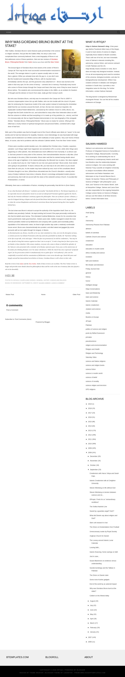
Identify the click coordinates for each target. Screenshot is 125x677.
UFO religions (90, 389)
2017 (90, 413)
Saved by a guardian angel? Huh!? (102, 511)
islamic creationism (92, 305)
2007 (90, 637)
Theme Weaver (36, 672)
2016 (90, 417)
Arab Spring (90, 212)
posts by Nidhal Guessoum (95, 333)
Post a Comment (12, 310)
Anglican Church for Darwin (99, 536)
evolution (89, 257)
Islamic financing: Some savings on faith (104, 552)
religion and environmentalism (96, 345)
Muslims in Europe (92, 317)
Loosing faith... (95, 547)
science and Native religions (95, 361)
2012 (90, 435)
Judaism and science (93, 309)
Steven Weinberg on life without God (102, 488)
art (87, 217)
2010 (90, 444)
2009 (90, 448)
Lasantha (68, 672)
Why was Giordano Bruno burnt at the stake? (39, 44)
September (94, 469)
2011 (90, 439)
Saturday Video (91, 357)
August (92, 601)
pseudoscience (91, 341)
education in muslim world (95, 249)
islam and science (92, 297)
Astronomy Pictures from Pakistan (98, 225)
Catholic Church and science (24, 280)
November (93, 461)
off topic (88, 321)
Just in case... (94, 556)
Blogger (47, 322)
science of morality (92, 381)
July (91, 605)
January (93, 632)
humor (88, 281)
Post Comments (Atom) (23, 319)
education (89, 245)
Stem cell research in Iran (99, 523)
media (88, 313)
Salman (88, 148)
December (93, 456)
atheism (88, 229)
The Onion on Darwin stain (99, 575)
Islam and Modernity (93, 293)
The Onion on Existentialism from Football (104, 527)
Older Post (76, 294)
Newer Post (10, 294)
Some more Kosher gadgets (99, 579)
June (92, 610)
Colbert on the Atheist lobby (99, 596)
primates (89, 337)
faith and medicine (92, 261)
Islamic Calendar (92, 301)
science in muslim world (94, 373)
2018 (90, 408)
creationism (90, 241)
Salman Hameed (45, 283)
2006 (90, 642)
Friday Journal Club (92, 269)
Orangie (98, 102)
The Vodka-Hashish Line (98, 506)
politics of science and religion (96, 329)
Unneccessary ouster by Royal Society (103, 531)
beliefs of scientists (92, 233)
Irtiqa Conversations (93, 289)
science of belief (91, 377)
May (91, 614)
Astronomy (89, 221)
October (93, 465)
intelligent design (92, 285)
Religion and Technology (94, 353)
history (46, 280)
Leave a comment (58, 283)
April (91, 619)
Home (8, 32)
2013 (90, 430)
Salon (30, 62)
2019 (90, 404)
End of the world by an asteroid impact (103, 584)
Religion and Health (92, 349)
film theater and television (95, 265)
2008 (90, 452)
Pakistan (89, 325)
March (92, 623)
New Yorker (55, 62)
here (106, 198)
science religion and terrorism (96, 385)
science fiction (91, 369)
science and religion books (95, 365)
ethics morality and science (95, 253)
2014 (90, 426)
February (93, 627)
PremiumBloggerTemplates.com (89, 672)
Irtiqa (60, 670)
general (39, 280)
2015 (90, 421)
